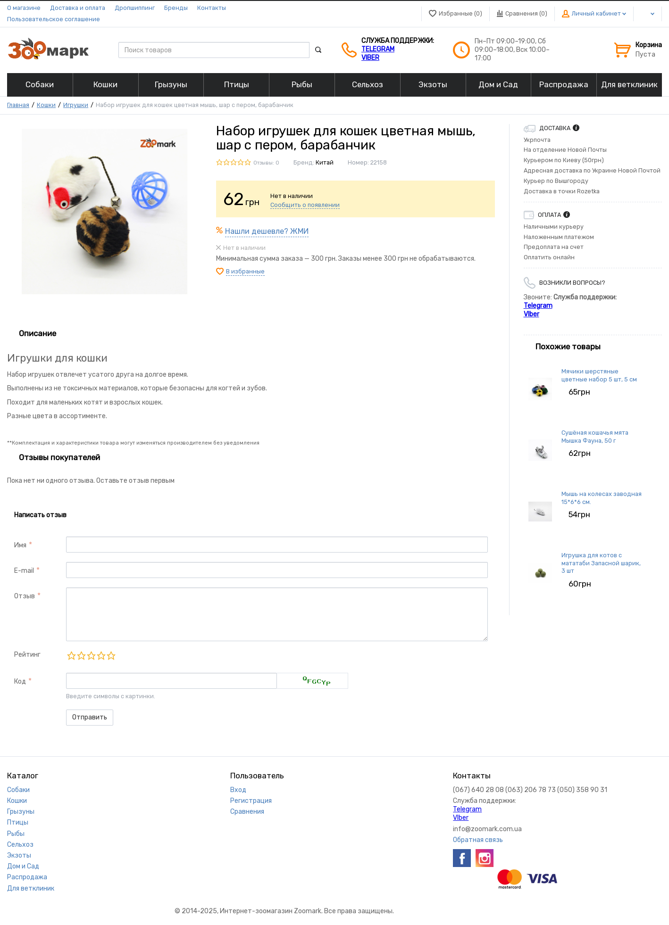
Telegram (377, 49)
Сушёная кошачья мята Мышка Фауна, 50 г (594, 436)
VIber (370, 58)
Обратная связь (478, 840)
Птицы (17, 822)
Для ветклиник (30, 888)
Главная (18, 104)
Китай (325, 162)
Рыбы (16, 834)
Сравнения (247, 812)
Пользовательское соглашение (53, 19)
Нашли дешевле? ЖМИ (267, 231)
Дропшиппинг (135, 7)
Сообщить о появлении (305, 204)
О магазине (24, 7)
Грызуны (20, 812)
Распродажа (27, 877)
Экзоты (19, 855)
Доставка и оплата (77, 7)
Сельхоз (20, 845)
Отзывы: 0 (266, 163)
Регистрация (251, 801)
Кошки (46, 104)
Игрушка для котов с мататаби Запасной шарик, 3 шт (601, 563)
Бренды (176, 7)
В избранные (245, 271)
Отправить (89, 717)
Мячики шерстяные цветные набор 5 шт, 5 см (599, 375)
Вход (238, 790)
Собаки (18, 790)
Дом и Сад (23, 866)
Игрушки (75, 104)
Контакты (211, 7)
